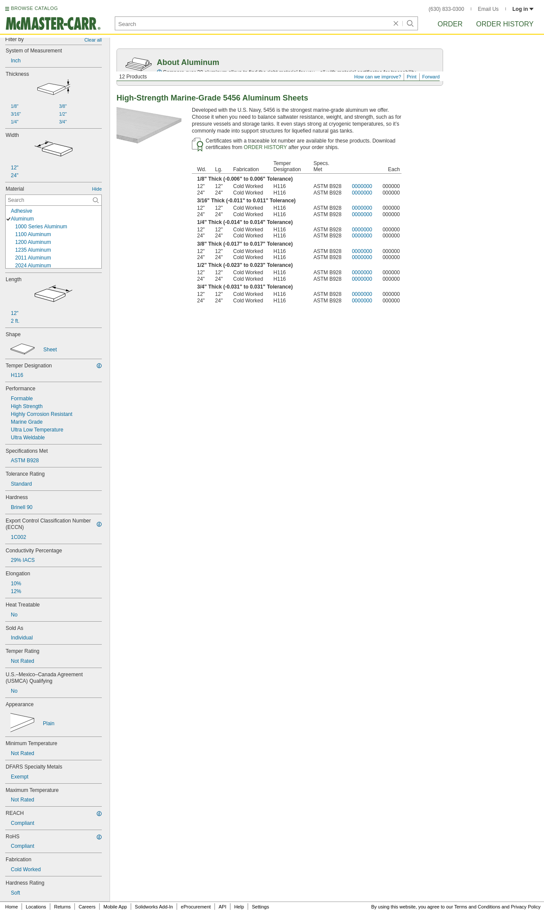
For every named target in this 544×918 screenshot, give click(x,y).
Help (239, 906)
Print (412, 76)
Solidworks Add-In (154, 906)
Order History (505, 24)
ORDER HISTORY (265, 147)
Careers (86, 906)
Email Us (488, 9)
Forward (431, 76)
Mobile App (115, 906)
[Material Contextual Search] (53, 200)
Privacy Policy (526, 906)
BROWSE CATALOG (34, 8)
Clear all (93, 39)
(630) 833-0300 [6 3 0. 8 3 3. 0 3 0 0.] (446, 9)
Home (11, 906)
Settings (260, 906)
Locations (36, 906)
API (223, 906)
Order (450, 24)
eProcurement (196, 906)
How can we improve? (377, 76)
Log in (523, 9)
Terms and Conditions (477, 906)
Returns (62, 906)
